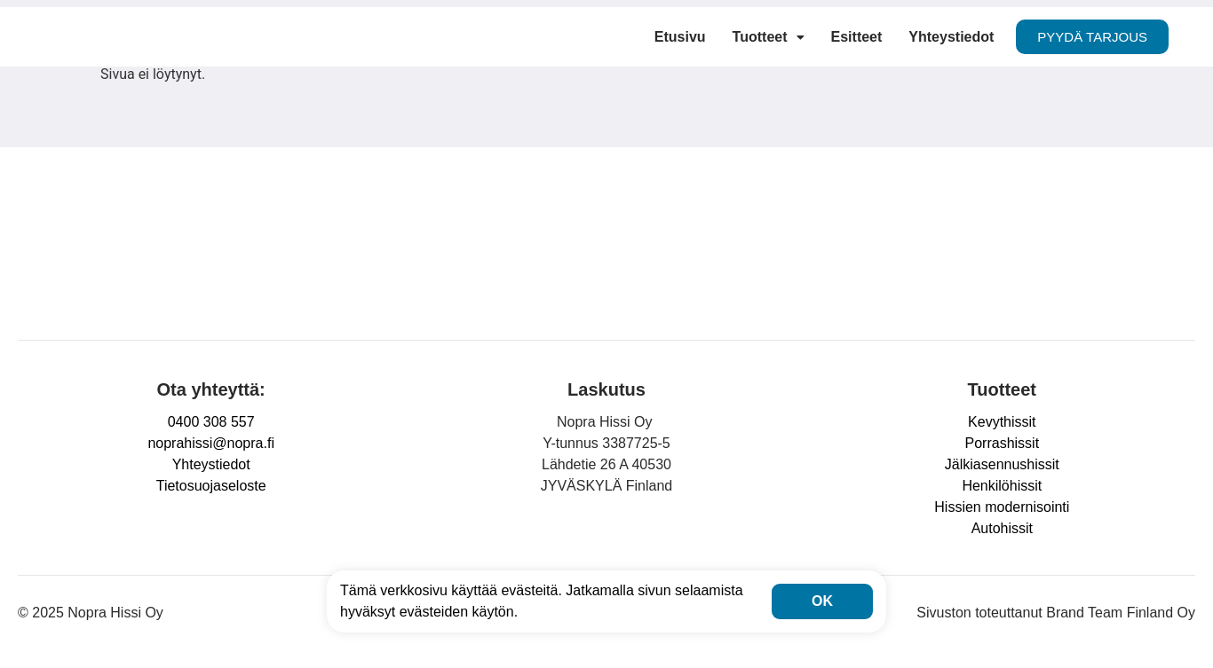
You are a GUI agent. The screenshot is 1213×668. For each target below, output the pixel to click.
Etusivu (680, 36)
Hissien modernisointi (1001, 507)
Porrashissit (1002, 443)
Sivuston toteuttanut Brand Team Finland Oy (1055, 612)
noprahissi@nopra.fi (210, 443)
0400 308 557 (211, 421)
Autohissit (1002, 528)
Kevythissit (1001, 421)
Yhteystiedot (951, 36)
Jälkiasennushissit (1002, 464)
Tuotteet (769, 36)
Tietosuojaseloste (211, 485)
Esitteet (857, 36)
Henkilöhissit (1002, 485)
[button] (768, 37)
